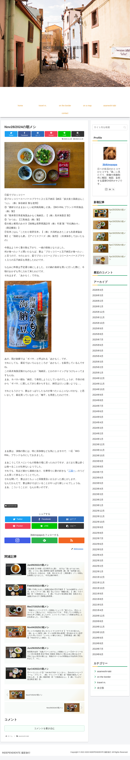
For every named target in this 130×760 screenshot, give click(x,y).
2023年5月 (97, 483)
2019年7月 (97, 649)
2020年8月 (97, 621)
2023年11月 (98, 450)
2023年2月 (97, 499)
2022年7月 (97, 538)
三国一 (71, 471)
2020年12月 (98, 616)
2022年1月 (97, 571)
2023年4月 (97, 488)
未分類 (100, 688)
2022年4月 (97, 555)
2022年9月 (97, 527)
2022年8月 (97, 533)
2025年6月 (97, 345)
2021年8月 (97, 599)
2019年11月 (98, 626)
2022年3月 (97, 560)
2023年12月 (98, 444)
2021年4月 (97, 610)
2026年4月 (97, 290)
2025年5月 (97, 350)
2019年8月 (97, 643)
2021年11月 (98, 582)
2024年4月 (97, 422)
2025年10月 (98, 323)
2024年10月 (98, 389)
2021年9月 (97, 593)
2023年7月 (97, 472)
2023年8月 (97, 466)
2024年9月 (97, 395)
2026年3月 (97, 295)
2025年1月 (97, 372)
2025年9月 (97, 328)
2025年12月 (98, 312)
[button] (125, 127)
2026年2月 (97, 301)
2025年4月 (97, 356)
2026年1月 (97, 306)
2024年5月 (97, 417)
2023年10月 (98, 455)
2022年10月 (98, 522)
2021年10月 (98, 588)
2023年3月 (97, 494)
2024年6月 (97, 411)
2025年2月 (97, 367)
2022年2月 (97, 566)
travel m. (101, 682)
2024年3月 (97, 428)
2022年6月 (97, 544)
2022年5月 (97, 549)
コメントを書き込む (44, 732)
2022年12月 (98, 511)
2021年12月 (98, 577)
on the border (104, 677)
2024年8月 (97, 400)
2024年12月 (98, 378)
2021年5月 (97, 604)
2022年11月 (98, 516)
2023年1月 (97, 505)
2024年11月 (98, 383)
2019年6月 (97, 654)
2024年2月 (97, 433)
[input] (109, 127)
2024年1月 (97, 439)
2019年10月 (98, 632)
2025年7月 (97, 339)
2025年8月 (97, 334)
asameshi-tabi (11, 506)
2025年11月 (98, 317)
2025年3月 (97, 361)
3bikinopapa (110, 164)
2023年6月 (97, 477)
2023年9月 (97, 461)
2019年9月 (97, 638)
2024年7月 (97, 406)
